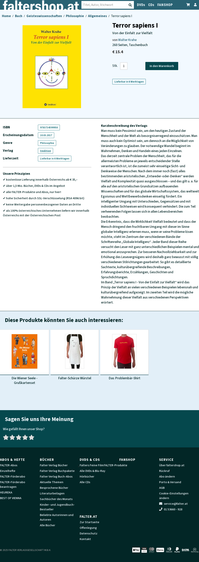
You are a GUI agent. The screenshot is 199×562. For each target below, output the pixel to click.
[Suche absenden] (92, 5)
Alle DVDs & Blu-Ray (92, 471)
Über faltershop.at (171, 465)
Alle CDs (85, 482)
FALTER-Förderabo (12, 476)
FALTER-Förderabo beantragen (12, 484)
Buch (19, 16)
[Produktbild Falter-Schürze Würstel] (75, 355)
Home (6, 16)
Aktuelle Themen (51, 482)
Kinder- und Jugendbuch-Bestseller (57, 507)
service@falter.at (173, 504)
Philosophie (75, 16)
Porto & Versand (170, 482)
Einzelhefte (7, 471)
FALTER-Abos (8, 465)
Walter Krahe (127, 39)
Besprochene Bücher (54, 488)
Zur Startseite (89, 522)
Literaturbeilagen (52, 493)
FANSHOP (165, 5)
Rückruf (164, 471)
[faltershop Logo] (19, 6)
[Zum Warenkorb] (188, 4)
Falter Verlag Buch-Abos (56, 476)
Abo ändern (167, 476)
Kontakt (85, 539)
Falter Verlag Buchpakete (57, 471)
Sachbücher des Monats (56, 499)
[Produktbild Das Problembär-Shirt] (124, 355)
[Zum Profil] (194, 4)
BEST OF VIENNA (10, 498)
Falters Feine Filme (92, 465)
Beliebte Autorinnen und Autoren (56, 517)
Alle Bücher (47, 525)
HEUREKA (6, 492)
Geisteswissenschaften (44, 16)
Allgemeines (97, 16)
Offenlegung (88, 528)
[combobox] (69, 5)
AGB (162, 488)
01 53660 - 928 (170, 509)
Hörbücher (87, 476)
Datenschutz (88, 533)
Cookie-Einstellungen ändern (174, 495)
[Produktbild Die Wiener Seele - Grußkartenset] (24, 357)
